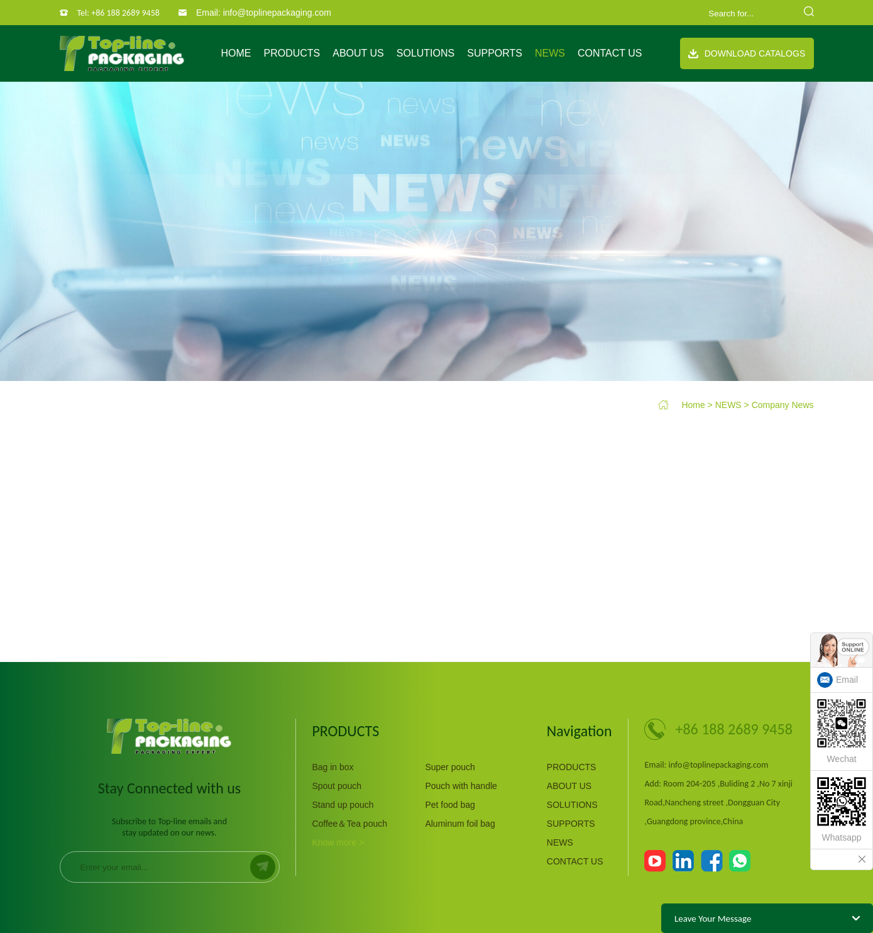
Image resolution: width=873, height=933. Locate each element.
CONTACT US (610, 53)
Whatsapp (841, 809)
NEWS (550, 53)
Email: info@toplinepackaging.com (263, 13)
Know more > (338, 842)
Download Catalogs (747, 53)
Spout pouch (336, 786)
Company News (783, 405)
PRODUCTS (291, 53)
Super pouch (450, 767)
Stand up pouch (342, 805)
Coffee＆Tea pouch (349, 824)
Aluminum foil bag (460, 824)
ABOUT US (358, 53)
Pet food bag (450, 805)
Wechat (841, 731)
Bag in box (332, 767)
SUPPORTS (494, 53)
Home (236, 53)
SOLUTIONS (425, 53)
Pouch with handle (461, 786)
